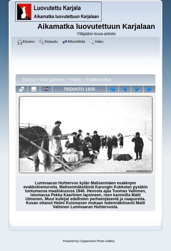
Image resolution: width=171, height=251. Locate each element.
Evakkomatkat (98, 79)
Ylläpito (75, 79)
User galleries (52, 79)
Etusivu (28, 79)
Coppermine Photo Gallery (97, 241)
